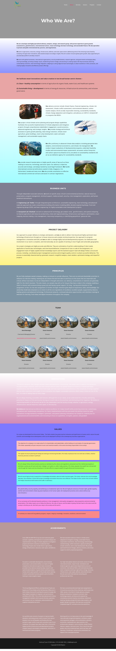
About (72, 5)
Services (79, 5)
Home (67, 5)
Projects (92, 5)
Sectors (86, 5)
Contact (99, 5)
